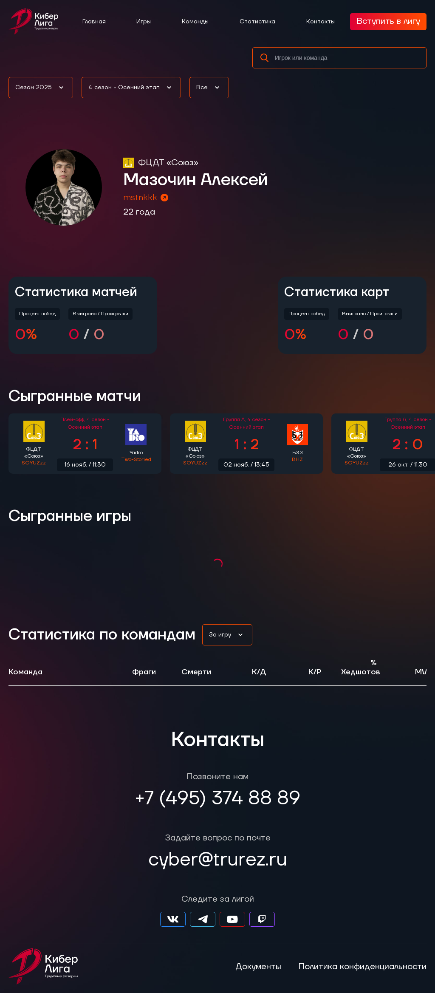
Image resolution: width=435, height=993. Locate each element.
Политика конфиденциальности (362, 966)
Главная (94, 21)
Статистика (257, 21)
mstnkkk (146, 197)
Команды (195, 21)
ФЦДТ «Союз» (168, 162)
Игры (143, 21)
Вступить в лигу (388, 21)
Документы (258, 966)
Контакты (320, 21)
